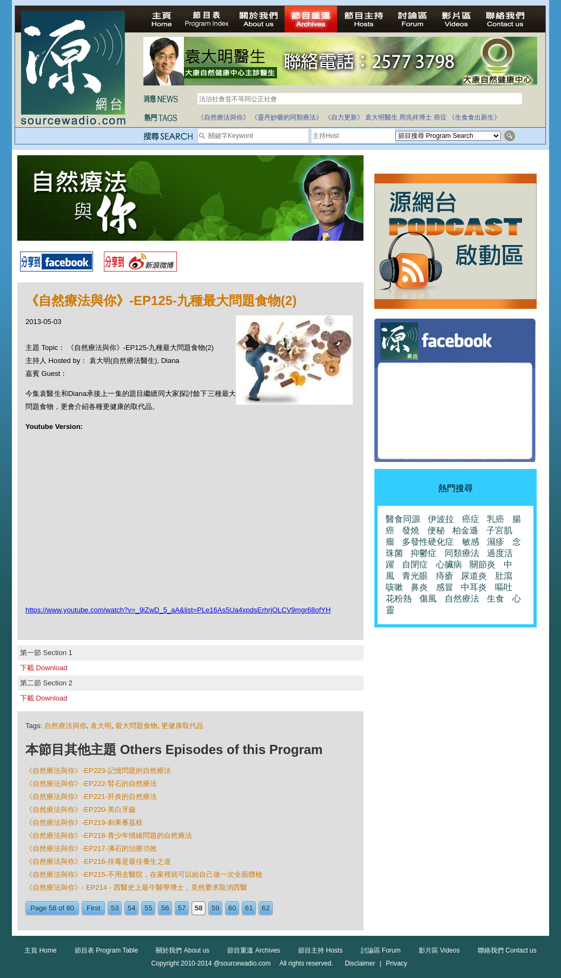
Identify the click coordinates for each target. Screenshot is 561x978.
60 (232, 908)
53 (114, 908)
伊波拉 (441, 519)
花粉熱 (399, 598)
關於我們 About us (182, 950)
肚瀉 (503, 575)
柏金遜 (465, 530)
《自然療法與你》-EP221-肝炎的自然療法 (91, 796)
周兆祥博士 (415, 117)
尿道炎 (474, 575)
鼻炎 (419, 587)
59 (215, 908)
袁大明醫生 (381, 117)
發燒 (410, 530)
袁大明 (100, 726)
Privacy (396, 963)
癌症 (440, 117)
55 (148, 908)
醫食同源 (403, 519)
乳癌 (495, 519)
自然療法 (462, 598)
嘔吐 (503, 587)
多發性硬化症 (428, 541)
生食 (495, 598)
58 (198, 908)
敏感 (470, 541)
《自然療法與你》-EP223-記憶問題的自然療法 (98, 770)
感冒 (444, 587)
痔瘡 (444, 575)
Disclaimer (360, 963)
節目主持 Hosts (320, 950)
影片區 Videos (439, 950)
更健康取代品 (182, 726)
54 (131, 908)
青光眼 (415, 575)
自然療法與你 (65, 726)
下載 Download (43, 668)
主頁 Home (40, 950)
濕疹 (495, 541)
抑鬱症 (424, 553)
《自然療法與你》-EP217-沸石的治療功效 (91, 848)
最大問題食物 (136, 726)
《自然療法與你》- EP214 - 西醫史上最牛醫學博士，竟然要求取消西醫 (136, 887)
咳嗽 (394, 587)
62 (265, 908)
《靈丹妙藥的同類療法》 (286, 117)
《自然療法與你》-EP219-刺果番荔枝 (84, 822)
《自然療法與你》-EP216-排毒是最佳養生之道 (98, 861)
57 (182, 908)
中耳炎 (474, 587)
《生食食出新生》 (474, 117)
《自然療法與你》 (223, 117)
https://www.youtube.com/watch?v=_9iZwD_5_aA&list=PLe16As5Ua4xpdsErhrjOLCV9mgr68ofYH (178, 610)
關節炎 (483, 564)
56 (165, 908)
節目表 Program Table (106, 950)
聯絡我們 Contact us (507, 950)
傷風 (428, 598)
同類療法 (462, 553)
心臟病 (449, 564)
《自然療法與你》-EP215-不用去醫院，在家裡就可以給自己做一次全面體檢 (143, 874)
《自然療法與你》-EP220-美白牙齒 (80, 809)
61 (249, 908)
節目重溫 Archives (253, 950)
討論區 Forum (381, 950)
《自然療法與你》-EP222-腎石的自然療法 (91, 783)
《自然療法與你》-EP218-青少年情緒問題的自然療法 (108, 835)
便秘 (436, 530)
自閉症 (415, 564)
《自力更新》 (344, 117)
